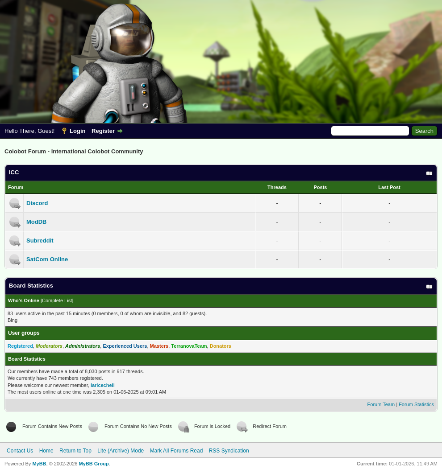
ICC (14, 172)
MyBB (39, 463)
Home (46, 451)
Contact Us (20, 451)
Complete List (57, 300)
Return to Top (75, 451)
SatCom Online (47, 259)
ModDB (36, 221)
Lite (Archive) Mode (120, 451)
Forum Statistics (416, 404)
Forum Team (381, 404)
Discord (37, 203)
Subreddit (40, 240)
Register (103, 131)
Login (77, 131)
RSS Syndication (229, 451)
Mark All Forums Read (176, 451)
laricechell (103, 385)
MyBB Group (93, 463)
